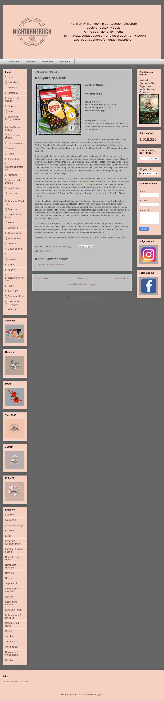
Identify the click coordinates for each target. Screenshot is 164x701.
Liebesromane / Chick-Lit (13, 616)
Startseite (14, 61)
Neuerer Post (42, 278)
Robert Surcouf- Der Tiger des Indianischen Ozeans (147, 86)
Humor (8, 578)
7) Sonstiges (11, 309)
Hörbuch (9, 573)
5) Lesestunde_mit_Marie (14, 278)
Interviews (47, 61)
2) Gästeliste (11, 82)
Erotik (8, 536)
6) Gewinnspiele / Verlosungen (14, 303)
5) (6, 254)
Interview (9, 514)
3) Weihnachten (13, 238)
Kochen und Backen (11, 603)
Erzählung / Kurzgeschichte (13, 542)
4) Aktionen (10, 243)
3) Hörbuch (10, 148)
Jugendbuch (11, 583)
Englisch (9, 530)
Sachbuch (10, 636)
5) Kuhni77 (10, 270)
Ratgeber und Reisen (12, 624)
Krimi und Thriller (13, 610)
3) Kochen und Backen (12, 181)
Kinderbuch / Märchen (11, 590)
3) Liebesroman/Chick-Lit (14, 201)
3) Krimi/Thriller (12, 188)
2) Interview (11, 87)
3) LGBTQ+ (11, 193)
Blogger (98, 694)
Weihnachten (11, 646)
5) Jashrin (46, 251)
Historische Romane (10, 566)
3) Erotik (9, 111)
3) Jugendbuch (12, 159)
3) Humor (9, 153)
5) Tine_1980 (11, 291)
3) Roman (10, 222)
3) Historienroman (14, 143)
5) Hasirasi (10, 259)
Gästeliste (65, 61)
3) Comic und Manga (11, 99)
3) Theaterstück (13, 233)
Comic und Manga (14, 525)
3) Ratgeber (11, 209)
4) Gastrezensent (13, 248)
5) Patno (9, 286)
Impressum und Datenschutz (15, 681)
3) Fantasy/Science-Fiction (14, 127)
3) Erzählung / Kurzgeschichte (13, 118)
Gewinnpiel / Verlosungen (11, 653)
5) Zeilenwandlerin (14, 296)
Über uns (31, 61)
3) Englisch (10, 106)
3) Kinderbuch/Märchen (14, 167)
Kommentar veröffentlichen (51, 264)
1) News (9, 77)
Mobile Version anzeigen (82, 284)
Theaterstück (11, 641)
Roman (8, 631)
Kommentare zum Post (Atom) (88, 297)
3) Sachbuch (11, 227)
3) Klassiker (11, 175)
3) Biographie (11, 93)
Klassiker (9, 596)
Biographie (10, 520)
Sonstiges (10, 660)
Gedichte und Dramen (11, 558)
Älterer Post (122, 278)
